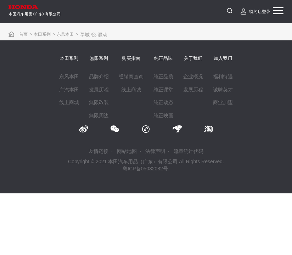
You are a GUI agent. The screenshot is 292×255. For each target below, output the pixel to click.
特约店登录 (259, 11)
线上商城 (69, 102)
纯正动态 (163, 102)
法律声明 (155, 151)
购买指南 (131, 58)
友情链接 (98, 151)
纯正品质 (163, 76)
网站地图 (127, 151)
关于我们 (193, 58)
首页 (23, 34)
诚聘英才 (223, 89)
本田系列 (42, 34)
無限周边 (99, 115)
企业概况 (193, 76)
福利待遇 (223, 76)
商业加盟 (223, 102)
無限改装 (99, 102)
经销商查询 (131, 76)
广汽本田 (69, 89)
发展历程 (99, 89)
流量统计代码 (188, 151)
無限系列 (99, 58)
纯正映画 (163, 115)
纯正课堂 (163, 89)
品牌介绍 (99, 76)
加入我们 (223, 58)
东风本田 (65, 34)
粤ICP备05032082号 (145, 168)
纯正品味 (163, 58)
